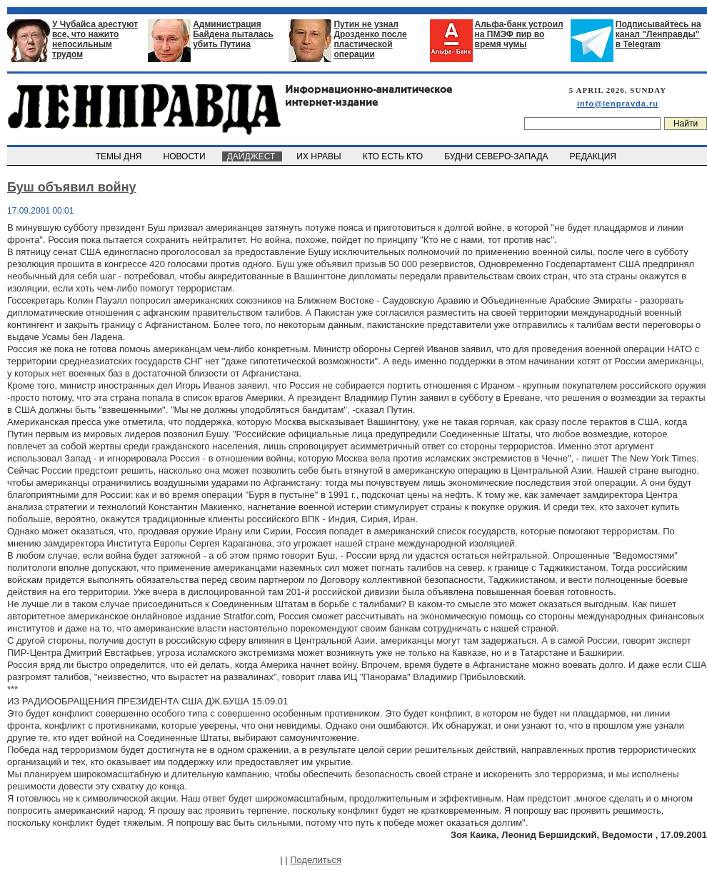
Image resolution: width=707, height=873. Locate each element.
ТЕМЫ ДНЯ (120, 156)
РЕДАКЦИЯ (594, 156)
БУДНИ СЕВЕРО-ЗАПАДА (497, 156)
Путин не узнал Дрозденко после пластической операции (370, 39)
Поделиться (315, 859)
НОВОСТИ (186, 156)
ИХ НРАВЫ (320, 156)
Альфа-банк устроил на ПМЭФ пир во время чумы (519, 34)
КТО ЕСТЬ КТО (394, 156)
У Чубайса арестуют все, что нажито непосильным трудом (95, 39)
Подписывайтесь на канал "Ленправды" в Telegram (658, 34)
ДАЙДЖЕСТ (252, 156)
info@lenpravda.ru (617, 103)
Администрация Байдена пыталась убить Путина (233, 34)
